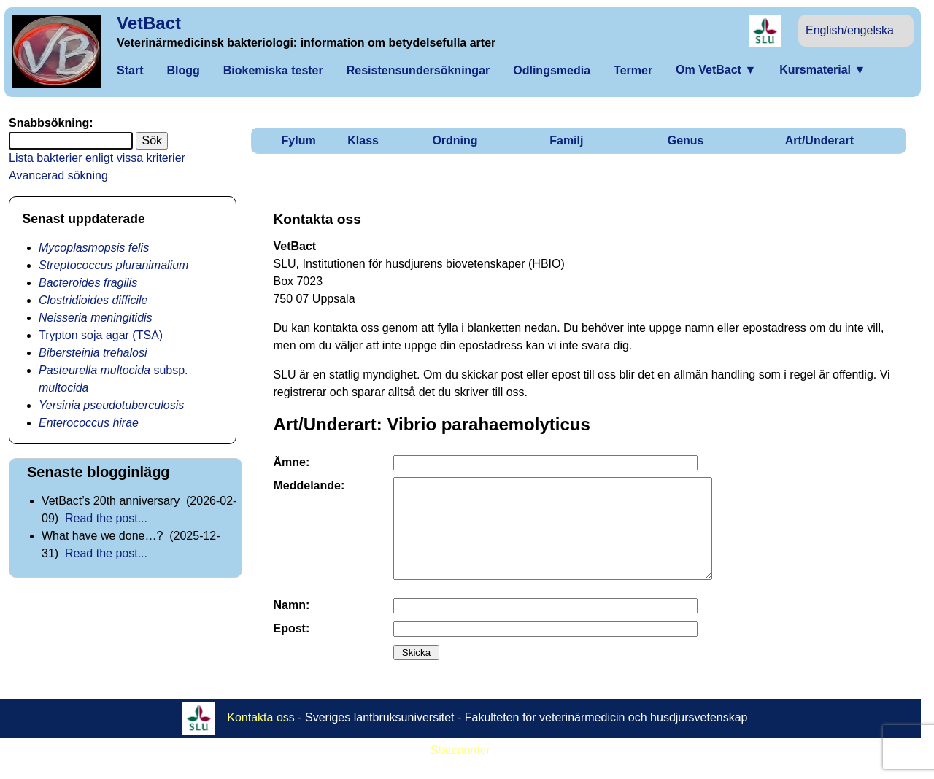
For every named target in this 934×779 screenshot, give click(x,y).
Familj (566, 140)
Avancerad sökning (58, 175)
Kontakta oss (261, 737)
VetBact (149, 23)
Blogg (182, 70)
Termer (633, 70)
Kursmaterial (822, 69)
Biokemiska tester (273, 70)
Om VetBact (716, 69)
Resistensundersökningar (418, 70)
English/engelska (850, 30)
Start (130, 70)
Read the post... (106, 518)
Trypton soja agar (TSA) (101, 335)
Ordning (454, 140)
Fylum (299, 140)
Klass (363, 140)
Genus (686, 140)
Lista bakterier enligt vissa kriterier (97, 158)
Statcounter (460, 770)
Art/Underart (819, 140)
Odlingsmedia (551, 70)
